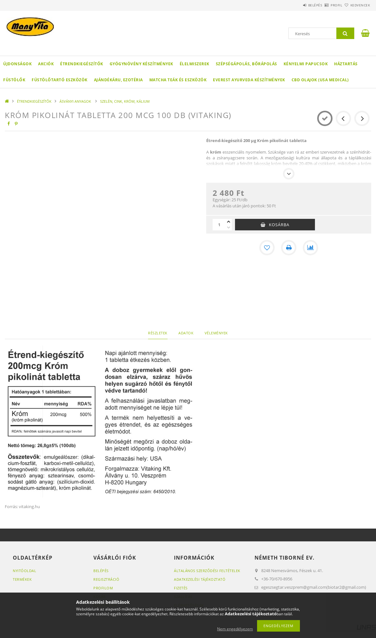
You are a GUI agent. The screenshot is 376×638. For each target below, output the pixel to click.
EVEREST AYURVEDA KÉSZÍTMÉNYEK (249, 80)
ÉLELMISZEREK (194, 64)
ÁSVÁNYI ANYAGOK (75, 101)
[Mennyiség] (219, 224)
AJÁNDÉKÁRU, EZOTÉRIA (118, 80)
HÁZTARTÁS (346, 64)
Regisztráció (106, 579)
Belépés (297, 5)
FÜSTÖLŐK (14, 80)
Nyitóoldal (24, 570)
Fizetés (181, 588)
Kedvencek (357, 5)
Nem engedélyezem (235, 629)
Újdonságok (17, 64)
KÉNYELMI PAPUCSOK (306, 64)
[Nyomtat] (288, 247)
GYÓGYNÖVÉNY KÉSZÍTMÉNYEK (141, 64)
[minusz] (228, 227)
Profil (326, 5)
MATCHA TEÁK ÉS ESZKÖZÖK (178, 80)
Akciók (46, 64)
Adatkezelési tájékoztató (199, 579)
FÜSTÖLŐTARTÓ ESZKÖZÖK (60, 80)
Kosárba (279, 224)
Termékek (22, 579)
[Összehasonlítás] (310, 247)
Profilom (103, 588)
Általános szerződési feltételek (207, 570)
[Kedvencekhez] (267, 247)
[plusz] (228, 222)
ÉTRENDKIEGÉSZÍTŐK (81, 64)
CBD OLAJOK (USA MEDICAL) (320, 80)
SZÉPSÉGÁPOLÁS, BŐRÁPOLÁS (246, 64)
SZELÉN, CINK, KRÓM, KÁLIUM (125, 101)
